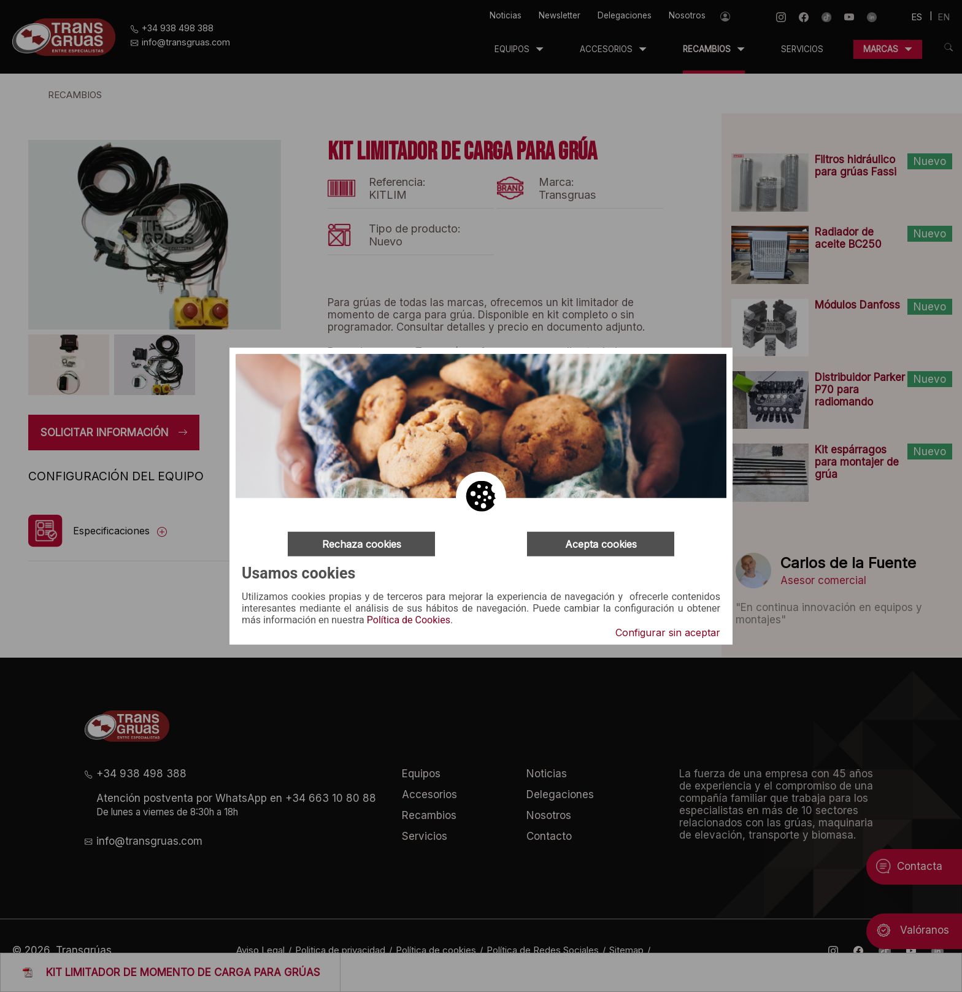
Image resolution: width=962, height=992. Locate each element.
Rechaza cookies (361, 543)
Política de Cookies (408, 620)
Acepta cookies (601, 543)
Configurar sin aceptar (667, 632)
